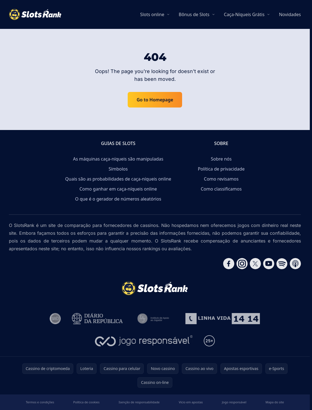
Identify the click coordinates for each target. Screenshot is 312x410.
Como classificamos (221, 189)
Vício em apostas (191, 402)
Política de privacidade (221, 169)
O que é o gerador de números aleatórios (118, 199)
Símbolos (118, 169)
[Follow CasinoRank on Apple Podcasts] (295, 263)
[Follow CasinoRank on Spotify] (282, 263)
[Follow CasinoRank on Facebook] (228, 263)
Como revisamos (221, 179)
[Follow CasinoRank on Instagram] (242, 263)
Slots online (152, 14)
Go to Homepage (155, 100)
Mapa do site (275, 402)
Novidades (290, 14)
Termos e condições (40, 402)
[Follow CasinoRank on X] (255, 263)
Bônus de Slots (194, 14)
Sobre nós (221, 159)
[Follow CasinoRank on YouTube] (268, 263)
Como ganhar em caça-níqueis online (118, 189)
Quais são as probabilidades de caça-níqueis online (118, 179)
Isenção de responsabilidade (139, 402)
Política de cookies (86, 402)
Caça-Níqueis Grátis (244, 14)
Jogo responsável (234, 402)
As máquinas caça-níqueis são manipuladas (118, 159)
